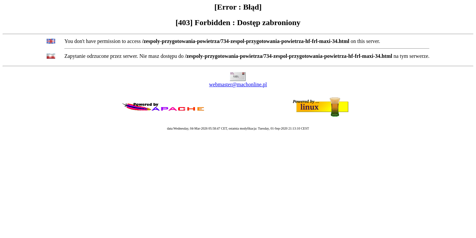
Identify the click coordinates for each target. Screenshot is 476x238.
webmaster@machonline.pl (238, 84)
